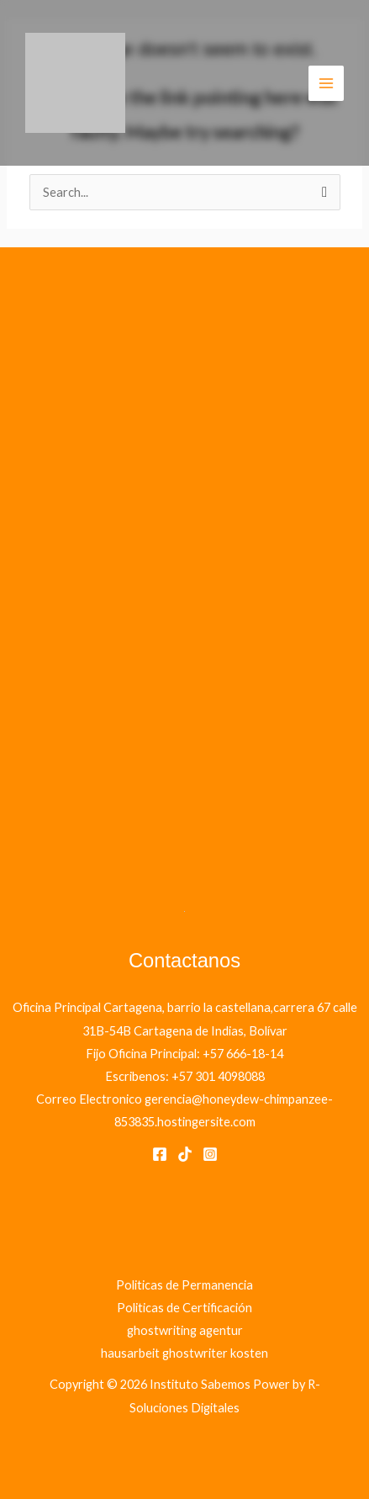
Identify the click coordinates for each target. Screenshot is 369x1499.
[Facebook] (159, 1154)
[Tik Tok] (184, 1154)
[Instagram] (210, 1154)
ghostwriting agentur (185, 1330)
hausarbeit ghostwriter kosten (184, 1353)
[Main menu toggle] (326, 83)
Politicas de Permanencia (184, 1285)
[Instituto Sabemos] (75, 83)
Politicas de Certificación (184, 1307)
